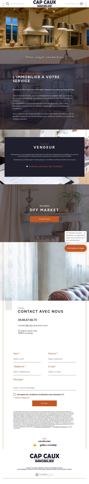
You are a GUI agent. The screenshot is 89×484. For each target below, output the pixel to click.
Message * (18, 379)
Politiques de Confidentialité (42, 427)
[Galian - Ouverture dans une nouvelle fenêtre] (48, 445)
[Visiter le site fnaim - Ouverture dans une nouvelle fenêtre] (34, 445)
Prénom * (53, 353)
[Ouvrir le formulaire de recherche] (7, 3)
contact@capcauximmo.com (33, 325)
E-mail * (52, 366)
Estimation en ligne (75, 293)
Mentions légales (40, 469)
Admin (48, 469)
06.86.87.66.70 (27, 320)
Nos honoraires (21, 469)
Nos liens (53, 469)
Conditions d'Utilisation (60, 427)
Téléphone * (19, 366)
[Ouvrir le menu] (81, 3)
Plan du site (30, 469)
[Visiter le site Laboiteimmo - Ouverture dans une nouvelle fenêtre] (44, 477)
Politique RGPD (61, 469)
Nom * (16, 353)
